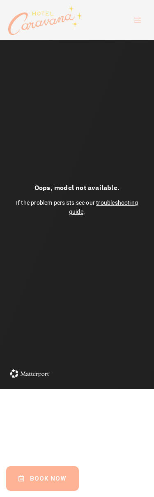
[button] (42, 478)
